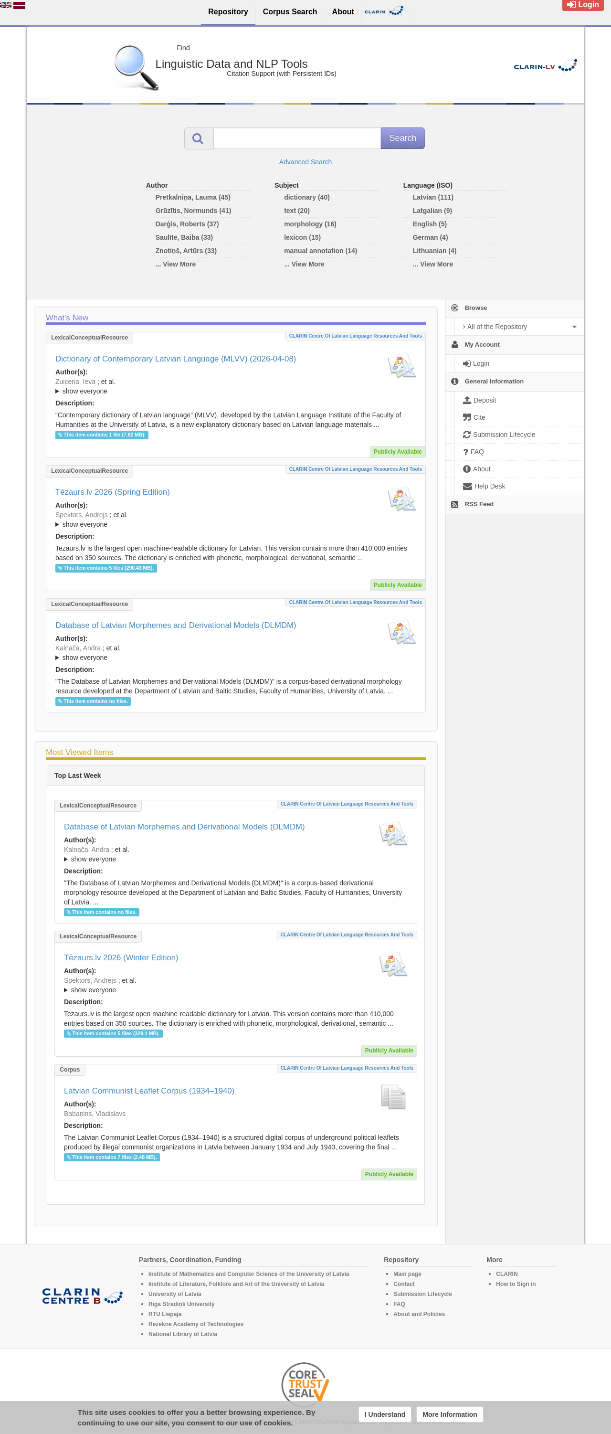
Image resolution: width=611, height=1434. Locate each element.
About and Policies (419, 1314)
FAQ (399, 1304)
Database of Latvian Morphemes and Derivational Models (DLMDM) (175, 625)
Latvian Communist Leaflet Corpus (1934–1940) (149, 1090)
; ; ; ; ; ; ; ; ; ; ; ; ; (235, 652)
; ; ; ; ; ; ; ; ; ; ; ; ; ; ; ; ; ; (235, 386)
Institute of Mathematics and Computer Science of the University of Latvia (248, 1274)
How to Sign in (516, 1284)
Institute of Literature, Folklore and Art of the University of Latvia (236, 1284)
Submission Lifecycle (422, 1294)
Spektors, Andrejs (81, 515)
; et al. (235, 387)
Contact (404, 1284)
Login (583, 4)
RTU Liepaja (164, 1314)
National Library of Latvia (182, 1334)
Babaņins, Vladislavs (95, 1113)
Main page (407, 1274)
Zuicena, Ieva (75, 381)
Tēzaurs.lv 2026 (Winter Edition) (121, 957)
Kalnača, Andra (78, 648)
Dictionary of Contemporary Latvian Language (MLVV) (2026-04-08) (175, 358)
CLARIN (506, 1274)
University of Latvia (174, 1294)
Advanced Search (305, 162)
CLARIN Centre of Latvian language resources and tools (355, 336)
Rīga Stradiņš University (181, 1304)
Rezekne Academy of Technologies (195, 1324)
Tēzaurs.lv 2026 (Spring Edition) (112, 492)
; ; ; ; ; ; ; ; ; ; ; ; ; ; (235, 519)
